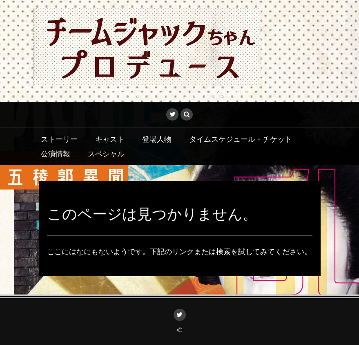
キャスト (110, 138)
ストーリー (59, 138)
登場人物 (157, 138)
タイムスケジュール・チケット (240, 138)
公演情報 (55, 153)
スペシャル (106, 153)
